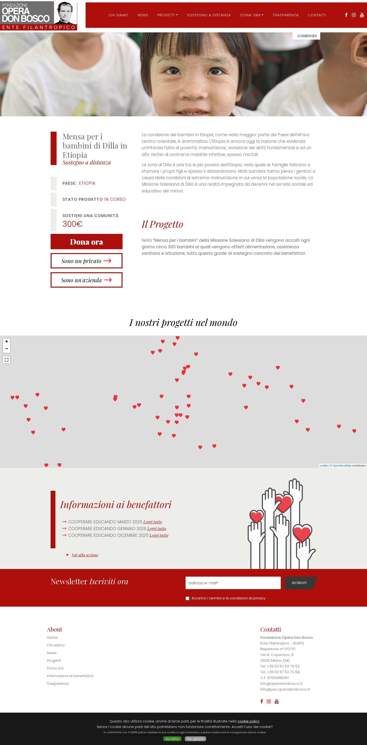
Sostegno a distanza (207, 12)
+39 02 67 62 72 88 (283, 671)
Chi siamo (56, 645)
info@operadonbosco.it (281, 683)
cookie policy (248, 721)
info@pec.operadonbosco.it (285, 689)
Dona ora (248, 12)
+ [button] (6, 342)
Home (52, 637)
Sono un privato (81, 261)
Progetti (164, 12)
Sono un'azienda (81, 280)
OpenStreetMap (342, 465)
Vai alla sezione (85, 554)
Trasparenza (284, 12)
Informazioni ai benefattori (70, 675)
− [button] (6, 349)
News (141, 12)
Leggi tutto (152, 521)
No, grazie (195, 738)
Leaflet (324, 465)
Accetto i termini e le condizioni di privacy (228, 598)
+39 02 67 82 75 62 (283, 666)
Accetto (172, 738)
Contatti (315, 12)
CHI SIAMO (116, 12)
